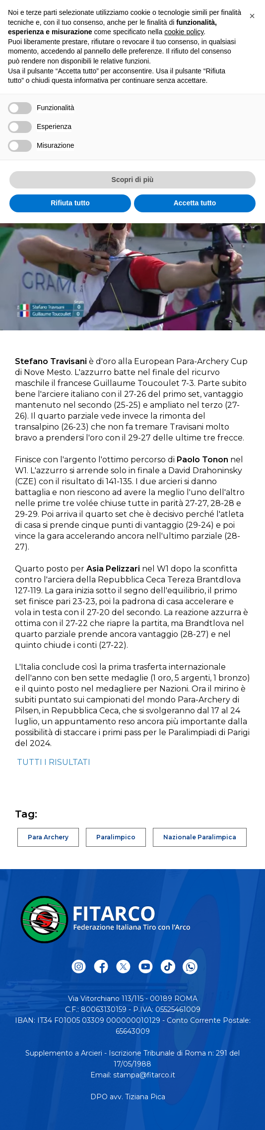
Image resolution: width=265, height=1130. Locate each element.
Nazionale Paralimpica (199, 837)
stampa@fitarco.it (144, 1074)
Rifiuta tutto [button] (70, 203)
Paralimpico (115, 837)
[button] (252, 16)
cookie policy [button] (183, 32)
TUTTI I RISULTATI (53, 762)
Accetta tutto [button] (195, 203)
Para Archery (48, 837)
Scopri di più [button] (133, 180)
